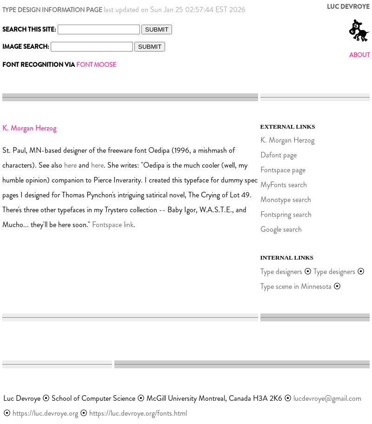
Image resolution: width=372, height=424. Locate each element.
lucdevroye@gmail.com (327, 398)
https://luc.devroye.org (45, 413)
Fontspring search (286, 214)
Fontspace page (283, 169)
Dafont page (278, 155)
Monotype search (285, 199)
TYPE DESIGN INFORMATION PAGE (52, 10)
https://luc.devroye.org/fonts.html (138, 413)
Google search (281, 229)
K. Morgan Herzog (287, 140)
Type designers (281, 271)
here (70, 165)
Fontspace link (112, 224)
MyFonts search (283, 184)
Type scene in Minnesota (296, 286)
